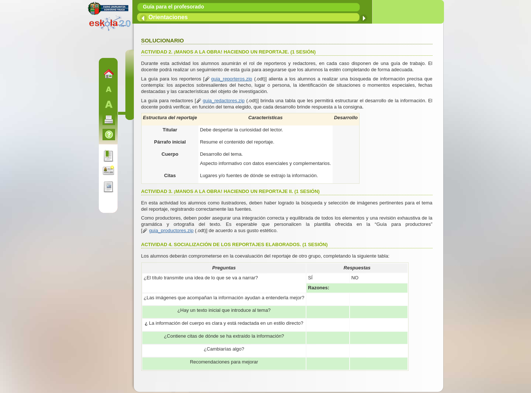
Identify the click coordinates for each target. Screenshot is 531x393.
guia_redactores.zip (223, 100)
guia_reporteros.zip (231, 79)
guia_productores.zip (171, 230)
